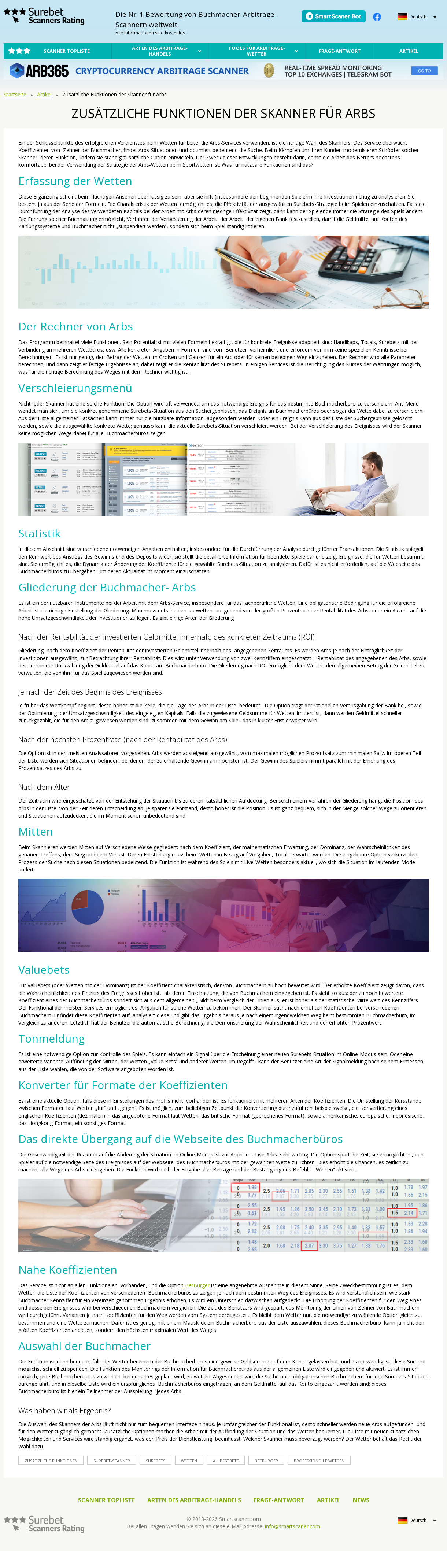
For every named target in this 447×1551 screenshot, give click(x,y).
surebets (155, 1460)
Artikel (408, 51)
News (361, 1500)
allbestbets (226, 1460)
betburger (266, 1460)
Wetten (189, 1460)
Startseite (15, 94)
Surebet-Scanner (111, 1460)
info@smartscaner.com (292, 1526)
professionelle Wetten (319, 1460)
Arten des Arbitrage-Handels (160, 51)
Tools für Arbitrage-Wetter (256, 51)
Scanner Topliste (67, 51)
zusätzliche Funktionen (51, 1460)
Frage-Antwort (340, 51)
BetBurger (197, 1285)
